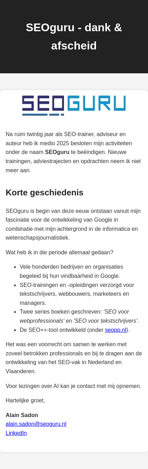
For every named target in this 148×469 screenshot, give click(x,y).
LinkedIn (16, 433)
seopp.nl (116, 330)
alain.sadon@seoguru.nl (36, 424)
